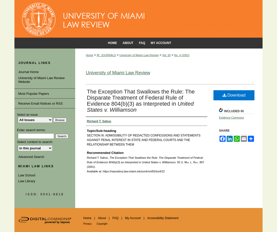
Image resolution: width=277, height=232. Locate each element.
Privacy (87, 223)
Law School (26, 175)
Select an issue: (27, 115)
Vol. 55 (166, 55)
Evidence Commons (231, 117)
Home (89, 55)
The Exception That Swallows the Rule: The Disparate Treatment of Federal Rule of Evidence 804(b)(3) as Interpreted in (141, 100)
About (102, 218)
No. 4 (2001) (182, 55)
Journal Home (28, 72)
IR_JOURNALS (106, 55)
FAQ (115, 218)
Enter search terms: (31, 130)
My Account (133, 218)
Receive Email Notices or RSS (40, 103)
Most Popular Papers (33, 94)
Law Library (26, 181)
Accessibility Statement (163, 218)
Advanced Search (31, 157)
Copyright (101, 223)
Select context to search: (35, 142)
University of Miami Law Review (139, 55)
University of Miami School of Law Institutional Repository (138, 19)
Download (234, 95)
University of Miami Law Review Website (41, 80)
